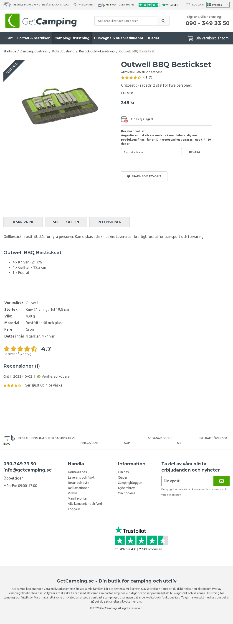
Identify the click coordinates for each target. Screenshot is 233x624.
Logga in (198, 4)
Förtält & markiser (33, 38)
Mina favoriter (78, 498)
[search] (163, 20)
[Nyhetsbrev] (221, 481)
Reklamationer (78, 488)
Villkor (72, 493)
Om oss (123, 472)
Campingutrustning (71, 38)
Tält (9, 38)
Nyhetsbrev (126, 488)
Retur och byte (78, 483)
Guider (122, 477)
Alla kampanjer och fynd (85, 503)
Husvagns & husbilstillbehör (119, 38)
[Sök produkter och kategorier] (126, 20)
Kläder (154, 38)
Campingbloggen (130, 483)
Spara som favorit (144, 176)
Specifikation (66, 222)
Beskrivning (23, 222)
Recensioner (110, 222)
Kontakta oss (77, 472)
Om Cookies (126, 493)
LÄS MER (127, 93)
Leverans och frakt (81, 477)
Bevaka (194, 152)
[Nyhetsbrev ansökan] (187, 481)
